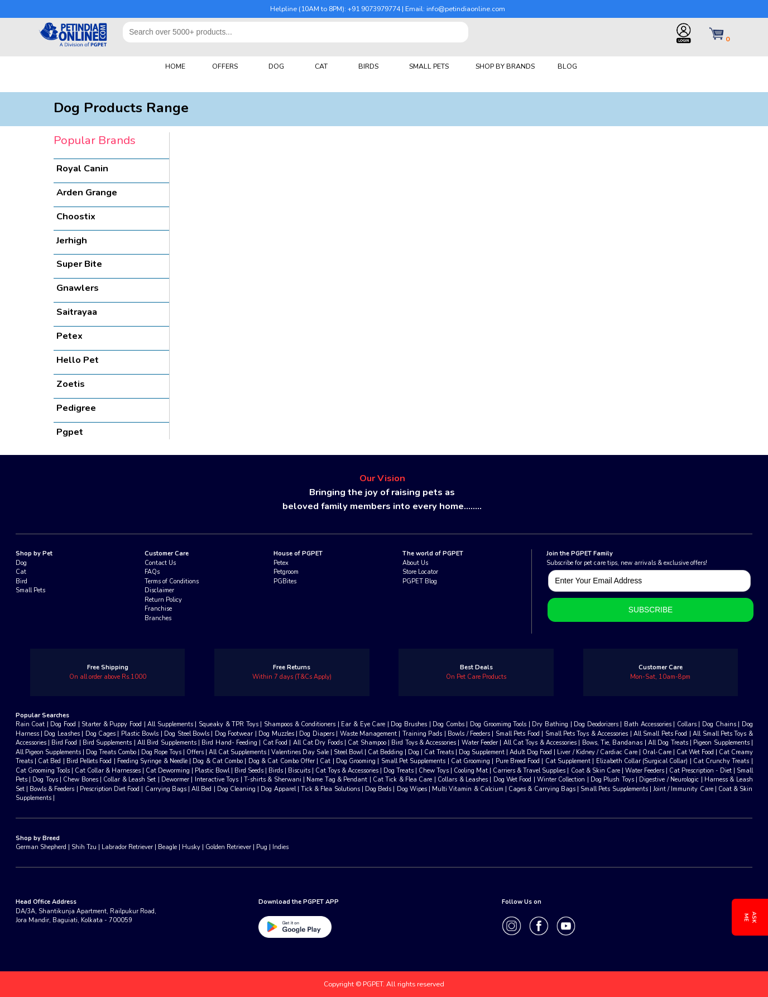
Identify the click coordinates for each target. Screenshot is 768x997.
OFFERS (225, 66)
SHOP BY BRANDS (505, 66)
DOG (276, 66)
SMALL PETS (429, 66)
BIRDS (368, 66)
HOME (175, 66)
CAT (321, 66)
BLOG (567, 66)
